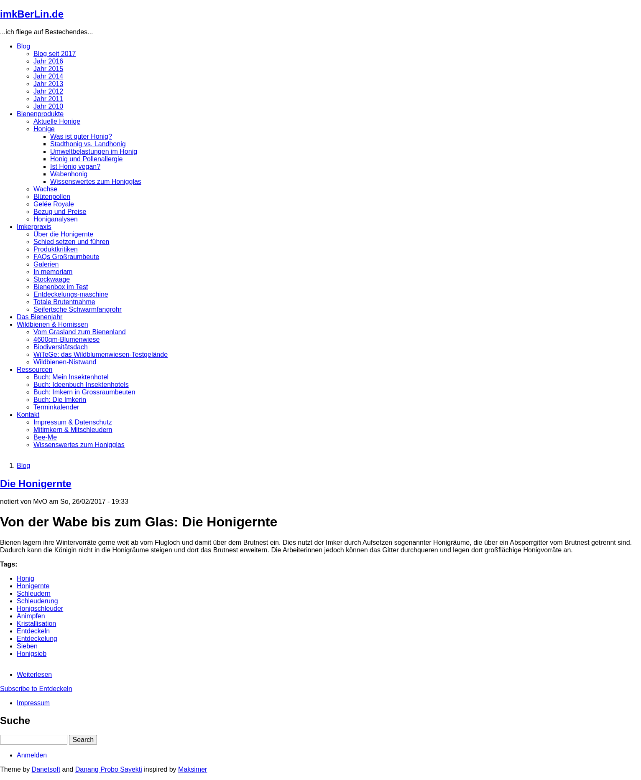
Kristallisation (36, 623)
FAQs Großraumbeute (66, 256)
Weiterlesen (34, 674)
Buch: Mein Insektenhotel (71, 377)
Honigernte (33, 585)
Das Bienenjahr (39, 316)
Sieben (27, 646)
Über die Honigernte (63, 234)
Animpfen (31, 616)
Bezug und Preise (59, 211)
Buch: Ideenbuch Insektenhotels (81, 384)
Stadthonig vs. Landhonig (88, 143)
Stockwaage (51, 279)
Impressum (33, 702)
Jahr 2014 (48, 76)
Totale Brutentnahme (64, 301)
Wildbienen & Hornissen (52, 324)
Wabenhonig (68, 174)
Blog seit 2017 (54, 53)
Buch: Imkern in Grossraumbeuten (84, 392)
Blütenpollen (51, 196)
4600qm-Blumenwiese (66, 339)
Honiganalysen (55, 219)
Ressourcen (34, 369)
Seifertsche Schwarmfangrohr (77, 309)
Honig (25, 578)
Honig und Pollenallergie (86, 159)
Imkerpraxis (34, 226)
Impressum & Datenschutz (72, 422)
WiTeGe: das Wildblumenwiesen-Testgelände (100, 354)
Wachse (45, 189)
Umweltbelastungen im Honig (93, 151)
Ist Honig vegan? (75, 166)
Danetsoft (46, 769)
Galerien (46, 264)
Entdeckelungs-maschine (70, 294)
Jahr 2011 (48, 98)
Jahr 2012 (48, 91)
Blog (23, 46)
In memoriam (52, 271)
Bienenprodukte (40, 113)
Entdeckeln (33, 631)
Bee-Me (45, 437)
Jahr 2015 (48, 68)
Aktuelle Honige (56, 121)
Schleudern (34, 593)
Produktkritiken (55, 249)
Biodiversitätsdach (60, 347)
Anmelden (32, 755)
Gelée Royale (53, 204)
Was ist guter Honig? (81, 136)
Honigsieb (31, 653)
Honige (44, 128)
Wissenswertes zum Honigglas (95, 181)
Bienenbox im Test (60, 286)
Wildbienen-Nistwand (64, 362)
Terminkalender (56, 407)
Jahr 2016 (48, 61)
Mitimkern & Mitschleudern (72, 429)
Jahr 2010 (48, 106)
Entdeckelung (37, 638)
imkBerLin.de (32, 14)
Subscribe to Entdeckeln (36, 688)
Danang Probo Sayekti (108, 769)
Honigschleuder (40, 608)
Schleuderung (37, 601)
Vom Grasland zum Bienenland (79, 331)
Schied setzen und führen (71, 241)
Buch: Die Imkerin (59, 399)
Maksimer (192, 769)
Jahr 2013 (48, 83)
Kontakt (28, 414)
